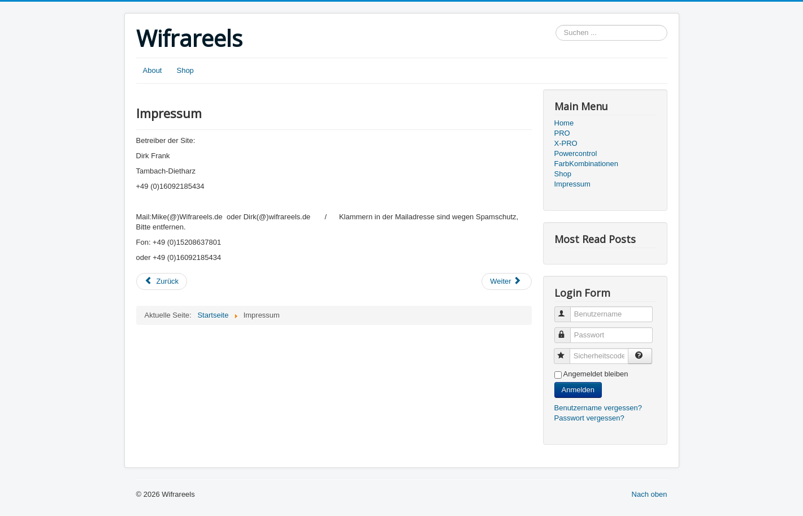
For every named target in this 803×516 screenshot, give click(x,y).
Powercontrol (575, 153)
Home (564, 123)
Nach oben (649, 494)
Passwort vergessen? (589, 418)
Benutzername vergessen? (598, 408)
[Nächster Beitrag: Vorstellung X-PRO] (506, 281)
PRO (562, 133)
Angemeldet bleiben (595, 374)
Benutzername (567, 309)
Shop (184, 70)
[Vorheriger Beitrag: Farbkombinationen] (162, 281)
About (152, 70)
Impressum (572, 184)
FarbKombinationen (586, 163)
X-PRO (566, 143)
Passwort (567, 330)
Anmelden (578, 389)
